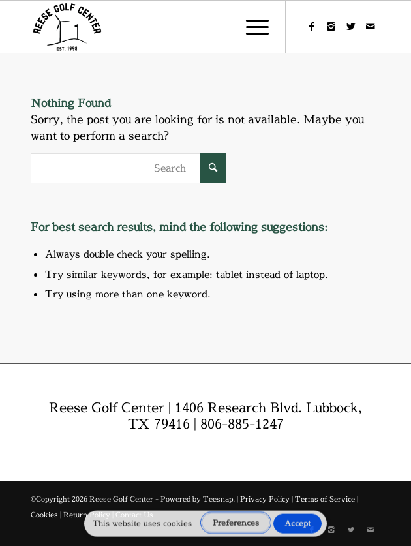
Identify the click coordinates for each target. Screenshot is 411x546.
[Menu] (251, 27)
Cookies (44, 514)
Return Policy (86, 514)
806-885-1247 (242, 423)
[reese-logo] (170, 27)
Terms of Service (325, 499)
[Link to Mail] (370, 27)
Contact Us (134, 514)
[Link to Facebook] (312, 27)
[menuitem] (251, 27)
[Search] (128, 168)
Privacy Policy (265, 499)
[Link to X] (351, 27)
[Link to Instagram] (331, 27)
